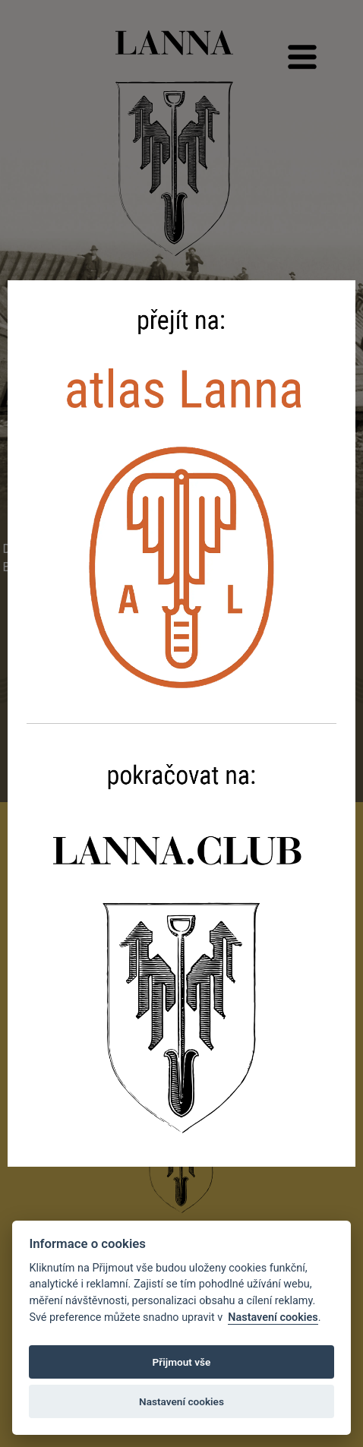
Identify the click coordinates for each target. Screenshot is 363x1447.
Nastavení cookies (272, 1317)
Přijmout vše (182, 1362)
